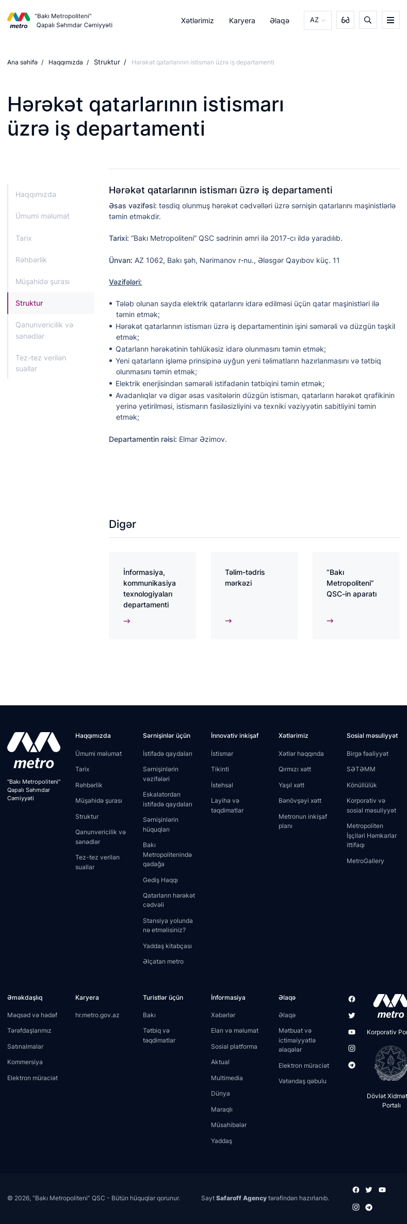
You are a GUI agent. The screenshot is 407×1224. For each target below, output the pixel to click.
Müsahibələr (229, 1127)
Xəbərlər (223, 1016)
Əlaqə (280, 19)
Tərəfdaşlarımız (29, 1032)
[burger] (391, 20)
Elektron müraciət (32, 1079)
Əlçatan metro (163, 963)
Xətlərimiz (198, 19)
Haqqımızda (65, 62)
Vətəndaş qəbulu (303, 1083)
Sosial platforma (234, 1048)
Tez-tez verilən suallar (40, 362)
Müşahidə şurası (42, 280)
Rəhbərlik (31, 259)
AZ (315, 20)
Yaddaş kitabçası (167, 947)
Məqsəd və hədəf (32, 1016)
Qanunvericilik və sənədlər (44, 330)
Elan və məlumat (234, 1032)
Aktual (220, 1064)
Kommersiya (25, 1064)
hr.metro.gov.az (97, 1016)
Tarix (23, 237)
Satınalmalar (25, 1048)
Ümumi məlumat (42, 215)
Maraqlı (222, 1111)
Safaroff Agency (241, 1199)
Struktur (105, 62)
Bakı (149, 1016)
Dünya (220, 1095)
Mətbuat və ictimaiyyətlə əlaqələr (297, 1042)
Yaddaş (221, 1142)
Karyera (243, 19)
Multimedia (227, 1079)
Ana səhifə (22, 62)
